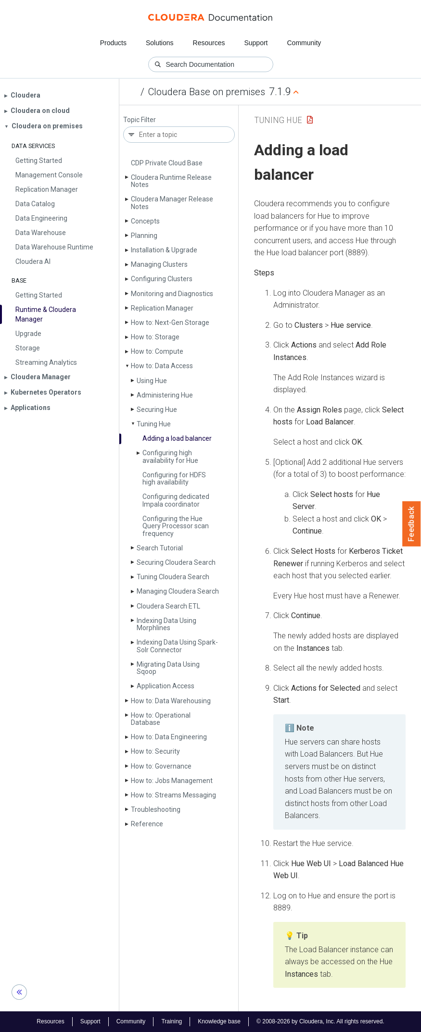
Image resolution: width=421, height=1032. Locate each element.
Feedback (411, 524)
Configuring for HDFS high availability (174, 478)
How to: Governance (161, 766)
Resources (209, 43)
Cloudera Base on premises (206, 92)
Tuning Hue (154, 424)
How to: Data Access (162, 366)
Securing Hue (157, 409)
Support (256, 43)
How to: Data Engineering (169, 737)
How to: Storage (155, 337)
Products (113, 43)
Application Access (165, 686)
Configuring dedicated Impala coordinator (175, 500)
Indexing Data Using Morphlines (166, 624)
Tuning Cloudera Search (173, 577)
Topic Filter (139, 120)
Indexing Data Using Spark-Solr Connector (177, 645)
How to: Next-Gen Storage (170, 322)
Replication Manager (162, 308)
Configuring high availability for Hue (170, 456)
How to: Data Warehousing (171, 701)
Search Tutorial (160, 548)
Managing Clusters (159, 264)
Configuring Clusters (161, 279)
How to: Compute (157, 351)
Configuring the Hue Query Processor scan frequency (175, 526)
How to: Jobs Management (172, 780)
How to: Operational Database (161, 718)
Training (171, 1021)
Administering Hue (165, 395)
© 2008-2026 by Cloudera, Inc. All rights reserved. (320, 1021)
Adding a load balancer (177, 438)
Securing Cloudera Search (176, 562)
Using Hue (152, 381)
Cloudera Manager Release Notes (172, 202)
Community (304, 43)
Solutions (160, 43)
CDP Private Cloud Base (167, 163)
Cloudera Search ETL (168, 606)
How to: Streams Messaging (173, 795)
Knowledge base (219, 1021)
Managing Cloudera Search (178, 591)
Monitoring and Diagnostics (172, 294)
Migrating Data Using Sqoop (168, 667)
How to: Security (155, 751)
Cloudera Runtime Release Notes (171, 181)
